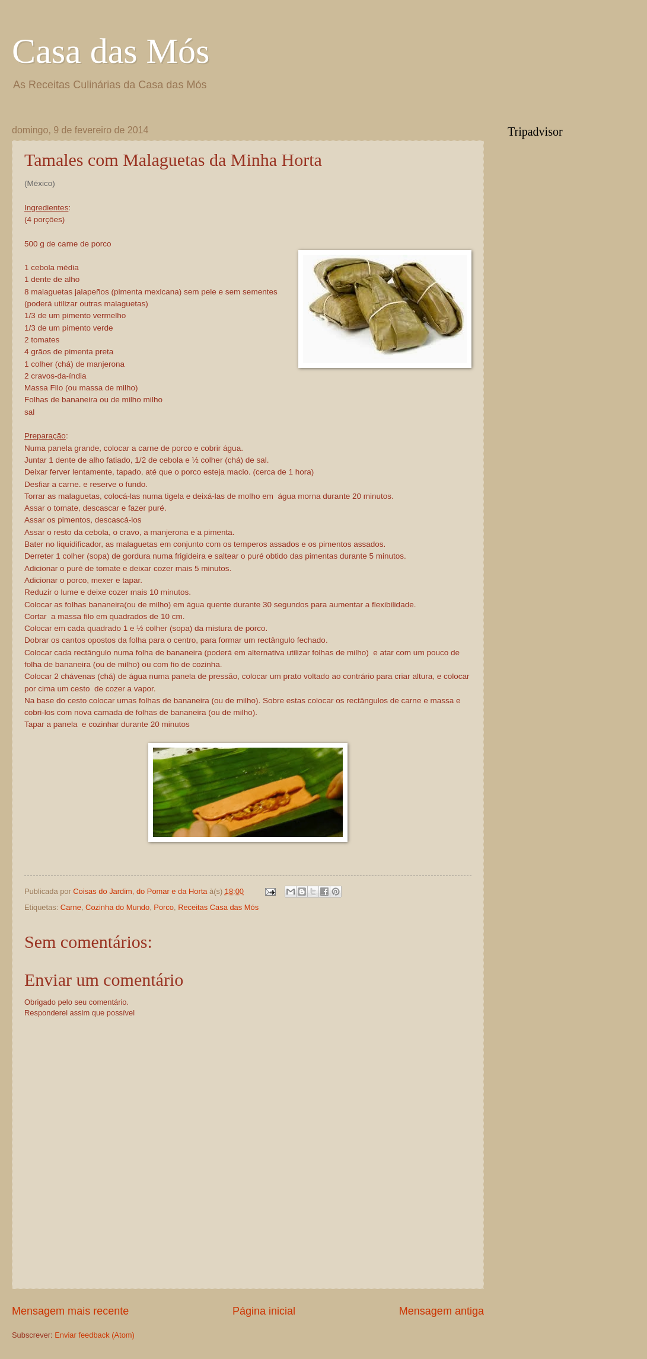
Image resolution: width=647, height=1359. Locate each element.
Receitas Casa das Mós (218, 907)
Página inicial (263, 1311)
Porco (164, 907)
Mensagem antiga (441, 1311)
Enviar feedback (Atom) (95, 1335)
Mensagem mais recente (70, 1311)
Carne (70, 907)
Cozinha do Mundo (117, 907)
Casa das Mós (110, 50)
